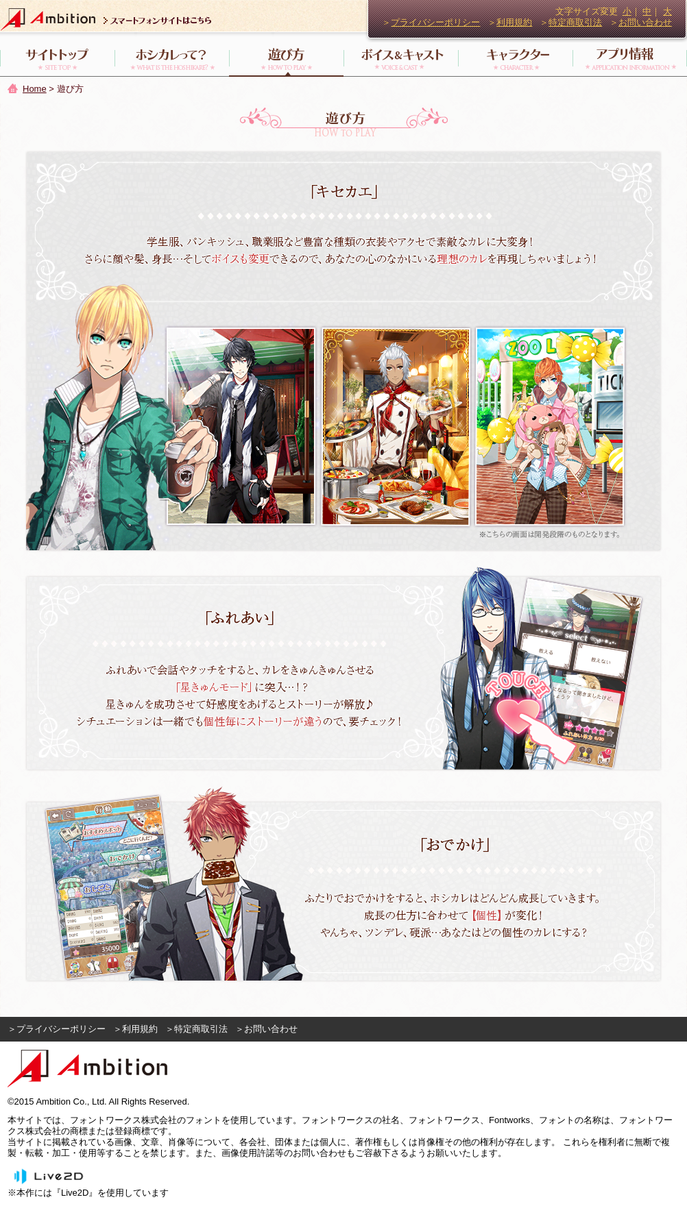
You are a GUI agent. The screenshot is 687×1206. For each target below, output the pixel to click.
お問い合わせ (645, 22)
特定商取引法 (575, 22)
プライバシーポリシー (435, 22)
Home (35, 89)
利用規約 (514, 22)
